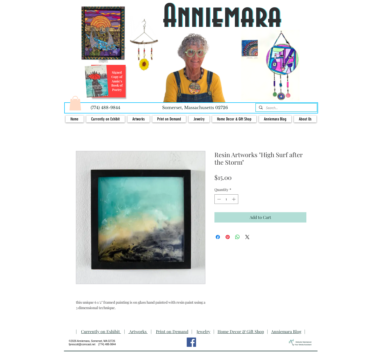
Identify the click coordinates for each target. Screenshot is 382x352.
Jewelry (203, 331)
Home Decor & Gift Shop (241, 331)
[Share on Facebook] (218, 237)
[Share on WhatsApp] (237, 237)
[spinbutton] (226, 199)
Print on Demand (172, 331)
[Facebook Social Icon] (191, 342)
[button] (75, 103)
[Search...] (286, 108)
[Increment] (234, 199)
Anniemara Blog (286, 331)
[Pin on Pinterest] (228, 237)
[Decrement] (218, 199)
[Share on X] (247, 237)
